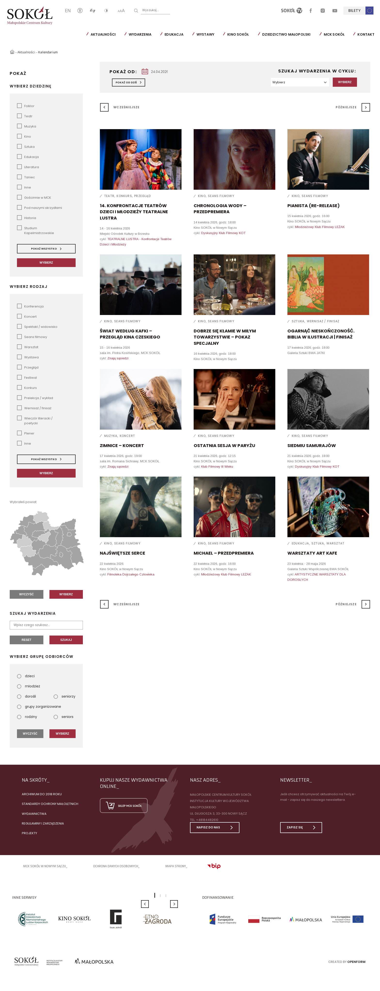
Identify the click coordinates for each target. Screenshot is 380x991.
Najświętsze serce (122, 553)
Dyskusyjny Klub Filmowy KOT (223, 233)
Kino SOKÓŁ (238, 34)
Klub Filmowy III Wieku (217, 466)
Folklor (25, 105)
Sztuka (298, 321)
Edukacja (174, 34)
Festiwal (27, 377)
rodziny (27, 716)
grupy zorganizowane (39, 706)
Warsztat (335, 543)
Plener (25, 432)
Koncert (127, 435)
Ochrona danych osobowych (115, 866)
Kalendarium (48, 52)
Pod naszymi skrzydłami (39, 207)
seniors (63, 716)
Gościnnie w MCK (34, 197)
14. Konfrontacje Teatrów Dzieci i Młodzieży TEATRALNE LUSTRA (134, 211)
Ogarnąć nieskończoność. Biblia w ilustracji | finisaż (321, 334)
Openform (356, 961)
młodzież (28, 686)
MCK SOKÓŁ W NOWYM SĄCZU (44, 866)
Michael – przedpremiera (224, 553)
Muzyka (110, 435)
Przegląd (142, 196)
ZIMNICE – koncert (122, 445)
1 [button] (154, 895)
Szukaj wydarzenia (33, 613)
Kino (202, 196)
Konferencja (30, 305)
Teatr (109, 196)
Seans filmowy (221, 196)
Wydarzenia (140, 34)
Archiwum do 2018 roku (42, 794)
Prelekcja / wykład (35, 397)
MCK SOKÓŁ (334, 34)
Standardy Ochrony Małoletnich (50, 803)
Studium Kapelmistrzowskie (35, 230)
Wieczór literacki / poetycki (35, 420)
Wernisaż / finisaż (323, 321)
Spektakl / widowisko (37, 326)
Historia (26, 217)
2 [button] (160, 895)
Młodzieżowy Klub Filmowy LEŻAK (320, 226)
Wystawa (28, 356)
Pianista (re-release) (313, 205)
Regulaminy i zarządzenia (43, 823)
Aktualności (103, 34)
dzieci (26, 675)
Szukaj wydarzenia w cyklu (316, 71)
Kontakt (365, 34)
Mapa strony (175, 866)
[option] (33, 919)
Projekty (29, 833)
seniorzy (64, 696)
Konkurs (124, 196)
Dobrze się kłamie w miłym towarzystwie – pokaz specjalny (225, 337)
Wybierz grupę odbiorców (41, 656)
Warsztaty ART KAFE (312, 553)
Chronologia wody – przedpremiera (220, 208)
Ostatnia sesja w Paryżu (224, 445)
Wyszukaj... (150, 10)
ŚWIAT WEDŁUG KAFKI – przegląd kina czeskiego (130, 334)
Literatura (28, 166)
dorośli (26, 696)
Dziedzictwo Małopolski (286, 34)
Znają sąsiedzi (117, 358)
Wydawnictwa (34, 813)
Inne (24, 186)
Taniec (26, 176)
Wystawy (205, 34)
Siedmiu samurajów (311, 445)
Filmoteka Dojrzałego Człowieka (130, 574)
